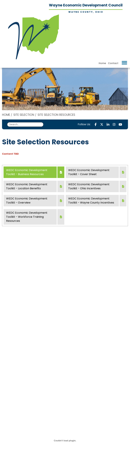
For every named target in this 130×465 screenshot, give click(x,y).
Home (102, 63)
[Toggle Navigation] (124, 62)
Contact (113, 63)
